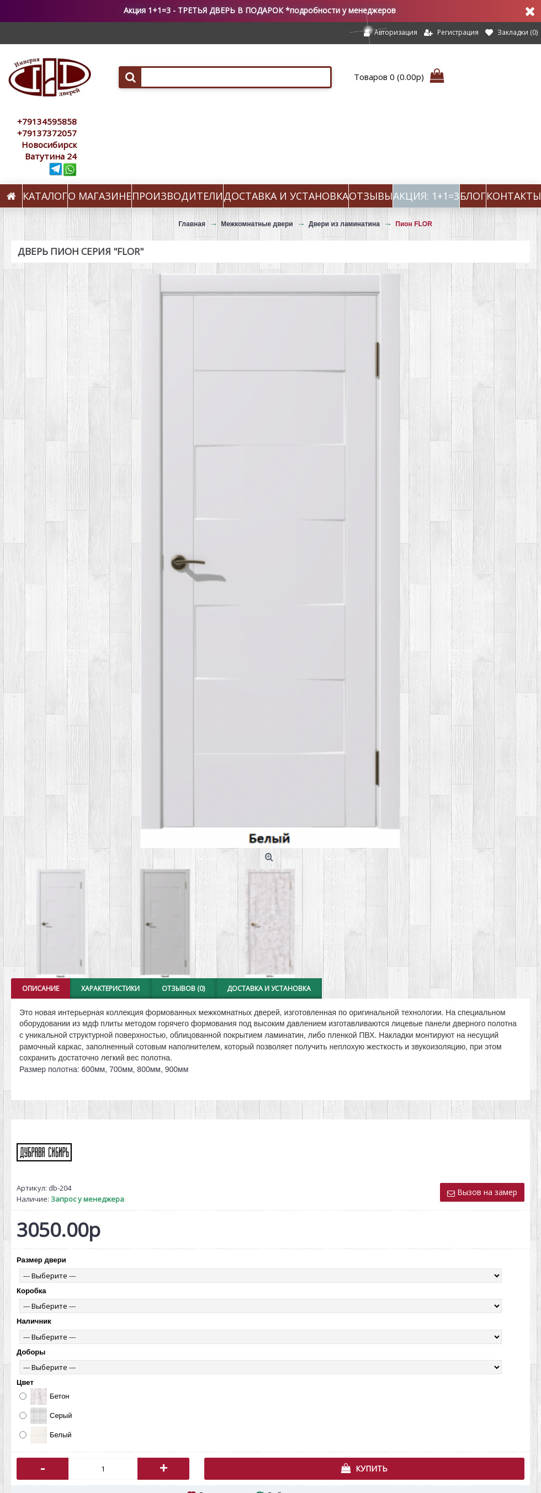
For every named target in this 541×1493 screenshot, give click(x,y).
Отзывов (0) (183, 988)
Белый (45, 1435)
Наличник (34, 1321)
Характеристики (110, 988)
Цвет (25, 1382)
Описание (40, 988)
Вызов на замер (482, 1192)
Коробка (31, 1291)
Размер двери (41, 1260)
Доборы (31, 1352)
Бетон (44, 1396)
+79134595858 (47, 121)
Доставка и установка (269, 988)
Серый (45, 1415)
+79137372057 (47, 132)
